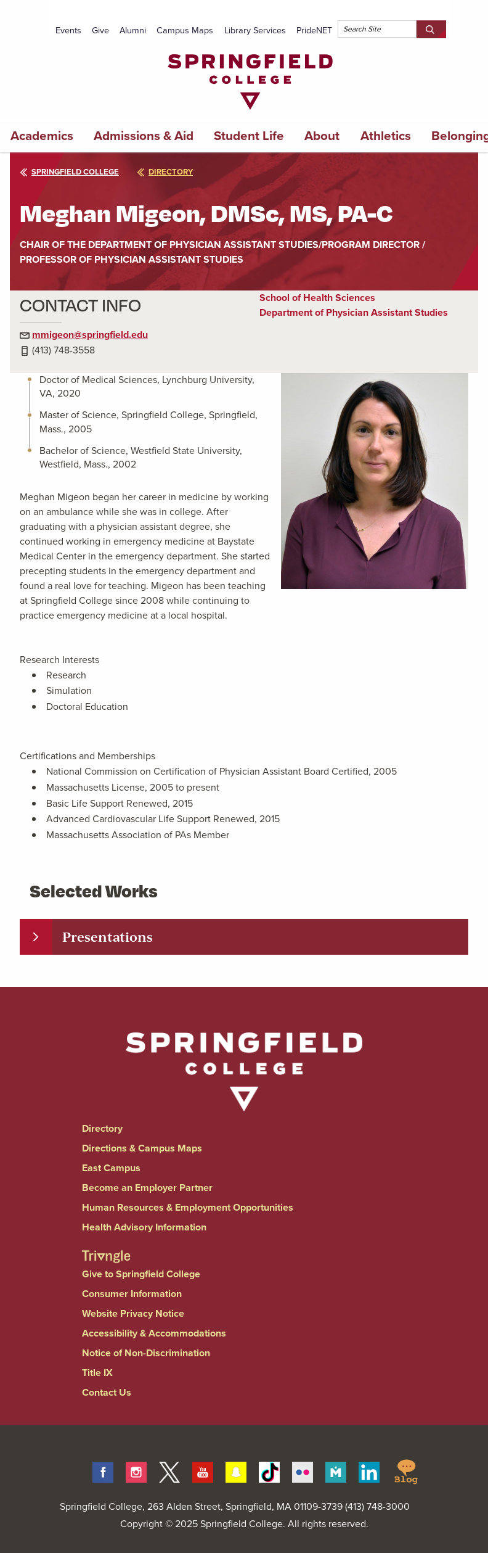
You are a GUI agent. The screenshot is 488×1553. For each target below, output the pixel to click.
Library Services (255, 30)
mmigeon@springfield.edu (90, 334)
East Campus (111, 1168)
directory (165, 172)
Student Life (249, 135)
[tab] (244, 937)
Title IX (97, 1373)
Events (68, 30)
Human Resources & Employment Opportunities (187, 1207)
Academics (41, 135)
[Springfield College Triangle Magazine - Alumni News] (106, 1246)
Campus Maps (185, 30)
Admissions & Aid (143, 135)
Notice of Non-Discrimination (146, 1353)
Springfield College (69, 172)
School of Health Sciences (317, 297)
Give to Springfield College (141, 1274)
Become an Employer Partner (147, 1187)
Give (100, 30)
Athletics (385, 135)
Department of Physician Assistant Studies (353, 312)
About (322, 135)
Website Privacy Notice (133, 1313)
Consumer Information (132, 1294)
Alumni (133, 30)
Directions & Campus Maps (142, 1148)
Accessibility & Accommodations (154, 1333)
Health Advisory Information (144, 1227)
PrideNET (314, 30)
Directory (102, 1128)
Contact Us (106, 1392)
